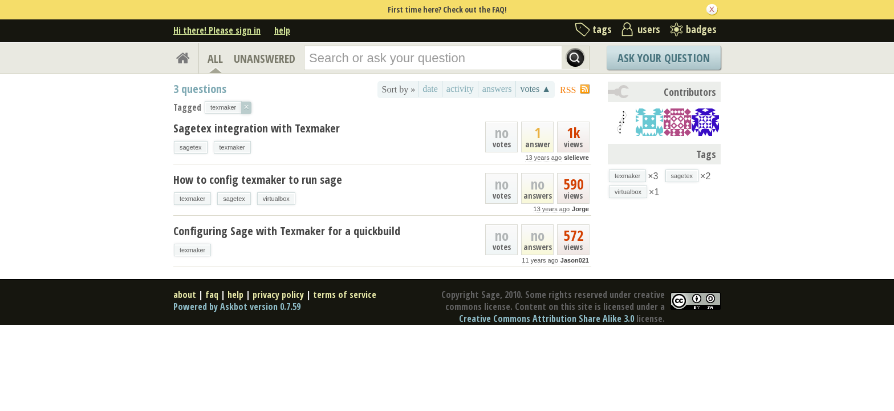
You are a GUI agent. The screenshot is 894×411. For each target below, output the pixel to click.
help (282, 30)
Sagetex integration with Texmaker (256, 128)
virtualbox (276, 198)
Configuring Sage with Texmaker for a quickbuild (286, 231)
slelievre (576, 157)
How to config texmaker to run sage (257, 179)
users (648, 29)
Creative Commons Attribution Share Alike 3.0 (546, 318)
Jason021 (574, 260)
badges (701, 29)
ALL (215, 58)
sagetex (191, 147)
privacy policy (278, 294)
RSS (568, 90)
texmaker (232, 147)
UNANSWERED (264, 58)
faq (211, 294)
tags (602, 29)
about (184, 294)
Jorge (580, 209)
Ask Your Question (663, 58)
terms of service (344, 294)
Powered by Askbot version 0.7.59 (236, 306)
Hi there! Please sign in (217, 30)
